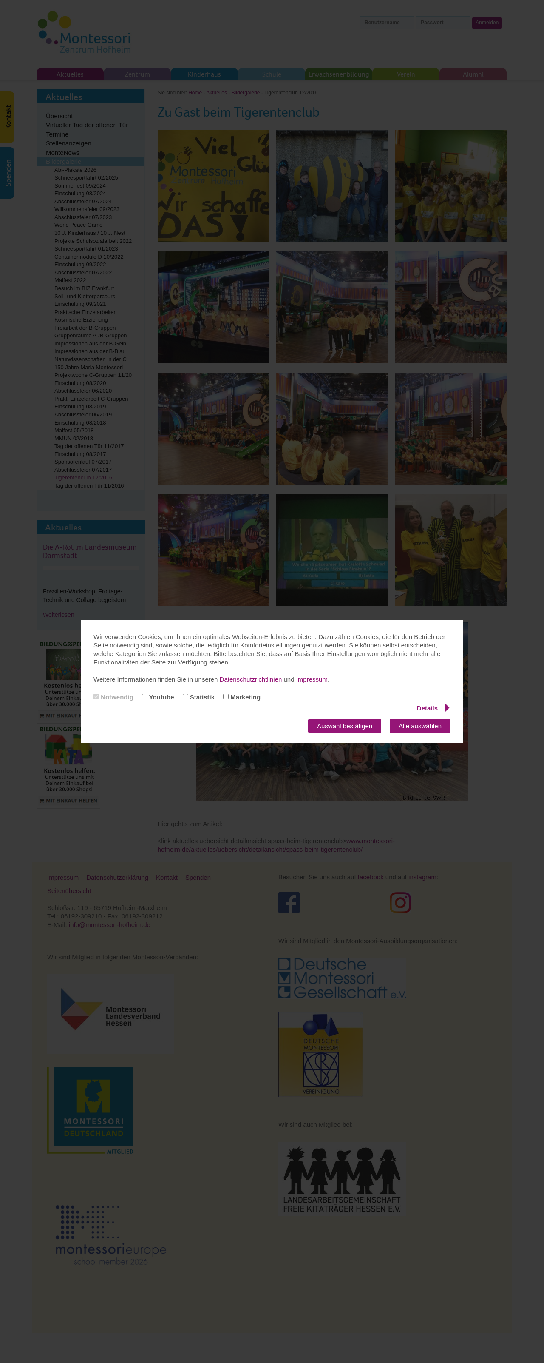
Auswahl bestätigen (344, 726)
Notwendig (113, 697)
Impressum (312, 679)
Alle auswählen (420, 726)
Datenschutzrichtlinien (251, 679)
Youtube (158, 697)
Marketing (242, 697)
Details (433, 708)
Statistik (199, 697)
